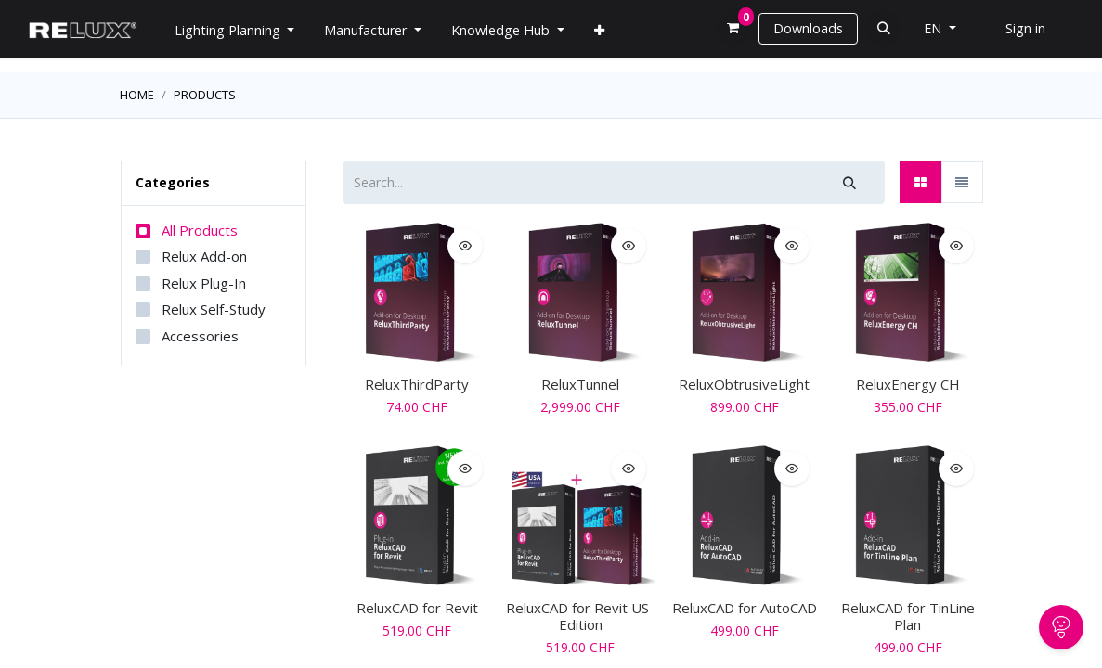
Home (137, 94)
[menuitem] (599, 30)
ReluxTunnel (580, 384)
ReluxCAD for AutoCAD (744, 607)
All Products (200, 230)
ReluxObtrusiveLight (744, 384)
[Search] (849, 182)
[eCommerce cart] (734, 28)
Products (205, 94)
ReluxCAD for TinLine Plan (908, 616)
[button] (883, 28)
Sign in (1025, 28)
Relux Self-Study (214, 309)
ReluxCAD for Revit (417, 607)
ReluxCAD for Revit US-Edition (580, 616)
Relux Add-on (204, 256)
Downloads (808, 28)
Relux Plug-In (204, 283)
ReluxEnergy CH (908, 384)
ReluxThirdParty (417, 384)
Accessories (200, 336)
